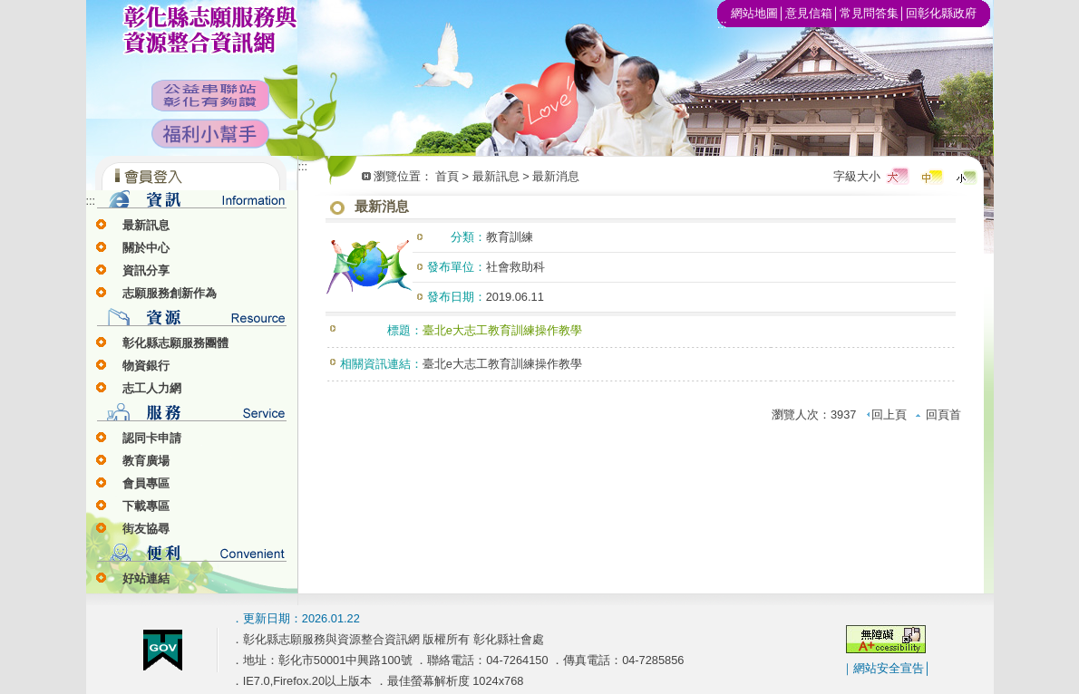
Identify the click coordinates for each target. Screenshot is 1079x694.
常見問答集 (869, 13)
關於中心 (146, 248)
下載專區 (146, 506)
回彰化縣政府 (941, 13)
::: (91, 200)
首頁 (447, 176)
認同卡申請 (151, 438)
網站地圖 (754, 13)
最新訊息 (146, 225)
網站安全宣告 (888, 668)
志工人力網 (151, 388)
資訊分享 (146, 270)
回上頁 (886, 414)
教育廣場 (146, 460)
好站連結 (146, 578)
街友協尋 (146, 528)
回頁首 (938, 414)
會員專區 (146, 483)
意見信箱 (808, 13)
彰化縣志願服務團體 (175, 343)
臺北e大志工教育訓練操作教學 (502, 364)
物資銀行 (146, 365)
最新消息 (555, 176)
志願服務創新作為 (169, 293)
